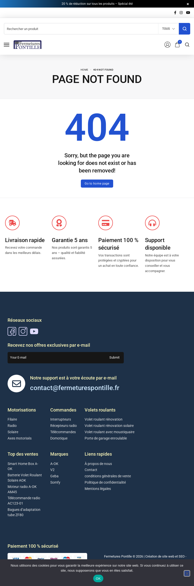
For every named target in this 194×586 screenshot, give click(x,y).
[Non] (187, 573)
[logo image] (27, 44)
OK (98, 578)
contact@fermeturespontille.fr (74, 388)
